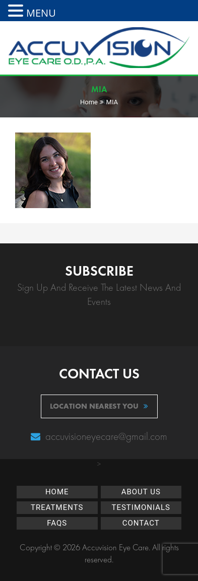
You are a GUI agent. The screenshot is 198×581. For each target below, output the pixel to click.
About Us (141, 491)
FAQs (57, 523)
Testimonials (140, 507)
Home (89, 102)
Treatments (57, 507)
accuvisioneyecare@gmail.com (105, 436)
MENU (41, 13)
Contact (141, 523)
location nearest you (99, 406)
